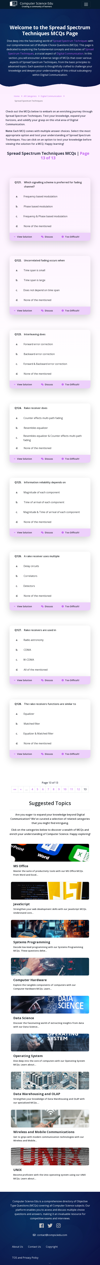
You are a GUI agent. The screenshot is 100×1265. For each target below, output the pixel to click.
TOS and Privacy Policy (25, 1257)
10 (64, 789)
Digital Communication (51, 96)
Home (17, 96)
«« (14, 789)
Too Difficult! (70, 236)
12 (78, 789)
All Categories (30, 96)
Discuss (47, 236)
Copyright (52, 1246)
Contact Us (34, 1246)
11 (71, 789)
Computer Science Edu (31, 4)
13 (85, 789)
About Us (17, 1246)
